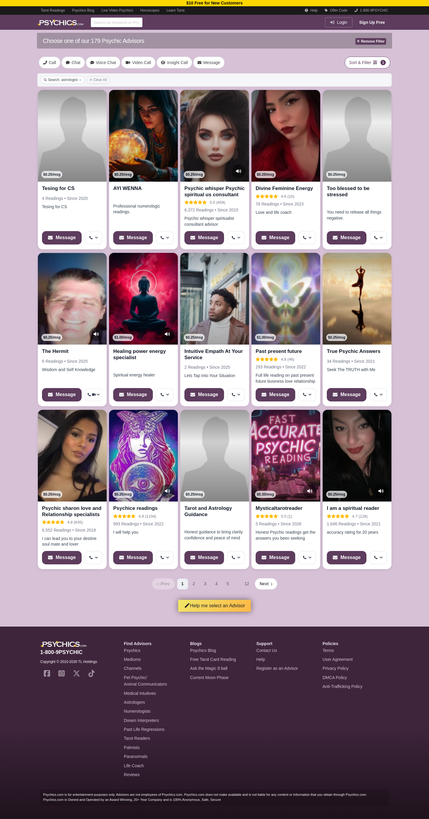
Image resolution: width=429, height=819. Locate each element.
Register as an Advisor (277, 668)
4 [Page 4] (216, 583)
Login (338, 22)
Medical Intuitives (140, 693)
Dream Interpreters (141, 720)
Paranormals (135, 756)
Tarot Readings (53, 10)
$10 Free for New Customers (214, 3)
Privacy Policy (336, 668)
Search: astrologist (62, 80)
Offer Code (336, 10)
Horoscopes (149, 10)
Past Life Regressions (144, 729)
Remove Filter (371, 41)
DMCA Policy (335, 677)
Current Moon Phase (209, 677)
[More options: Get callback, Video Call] (93, 394)
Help (311, 10)
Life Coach (134, 765)
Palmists (132, 747)
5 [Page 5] (228, 583)
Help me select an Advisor (214, 605)
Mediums (132, 659)
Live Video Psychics (117, 10)
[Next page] (266, 584)
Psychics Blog (83, 10)
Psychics (132, 650)
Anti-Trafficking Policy (343, 686)
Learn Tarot (176, 10)
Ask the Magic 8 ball (208, 668)
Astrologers (134, 702)
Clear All (98, 80)
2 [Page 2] (194, 583)
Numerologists (137, 711)
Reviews (132, 774)
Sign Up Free (372, 22)
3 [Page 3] (205, 583)
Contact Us (266, 650)
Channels (133, 668)
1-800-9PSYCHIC (371, 10)
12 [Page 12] (247, 583)
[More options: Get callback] (93, 238)
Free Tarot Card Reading (213, 659)
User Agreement (338, 659)
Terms (328, 650)
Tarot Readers (137, 738)
